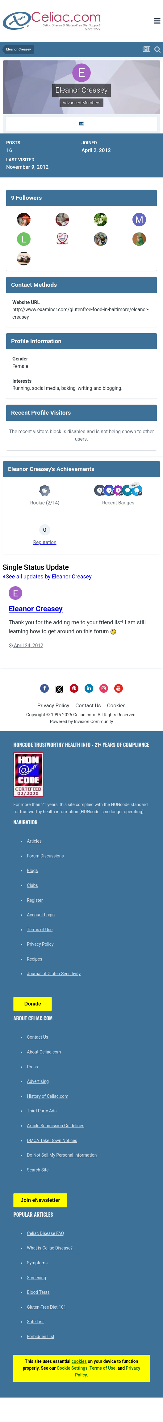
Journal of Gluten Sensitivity (54, 973)
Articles (34, 841)
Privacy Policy (53, 705)
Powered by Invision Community (81, 721)
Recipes (34, 959)
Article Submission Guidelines (55, 1125)
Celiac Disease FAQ (45, 1233)
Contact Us (88, 705)
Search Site (37, 1169)
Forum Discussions (45, 855)
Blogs (32, 870)
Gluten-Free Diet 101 (46, 1307)
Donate (32, 1003)
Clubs (32, 885)
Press (32, 1066)
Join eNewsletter (40, 1200)
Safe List (35, 1321)
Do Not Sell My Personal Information (62, 1155)
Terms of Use (39, 929)
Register (35, 900)
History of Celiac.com (47, 1096)
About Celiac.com (44, 1051)
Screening (36, 1277)
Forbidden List (40, 1336)
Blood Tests (38, 1292)
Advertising (37, 1081)
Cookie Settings (72, 1368)
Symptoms (37, 1262)
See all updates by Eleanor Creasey (47, 576)
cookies (79, 1361)
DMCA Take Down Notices (52, 1140)
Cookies (116, 705)
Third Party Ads (41, 1110)
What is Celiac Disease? (50, 1247)
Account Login (41, 914)
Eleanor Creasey (36, 608)
